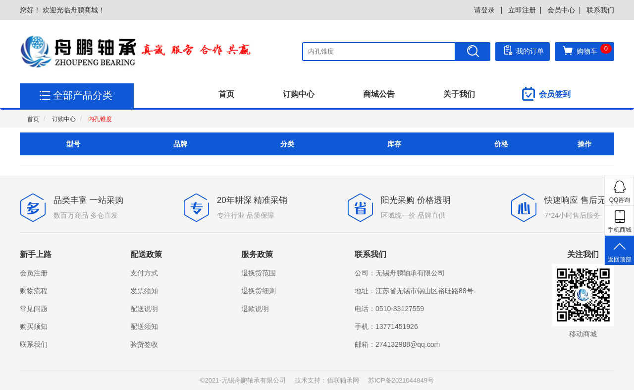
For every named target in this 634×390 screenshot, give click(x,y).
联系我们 (600, 10)
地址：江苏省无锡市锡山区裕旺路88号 (414, 291)
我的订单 (522, 50)
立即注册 (522, 10)
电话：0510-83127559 (389, 309)
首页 (226, 94)
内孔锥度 (100, 119)
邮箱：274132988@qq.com (397, 344)
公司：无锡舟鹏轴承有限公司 (400, 273)
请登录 (485, 10)
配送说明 (144, 309)
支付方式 (144, 273)
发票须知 (144, 291)
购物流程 (34, 291)
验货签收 (144, 344)
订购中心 (299, 94)
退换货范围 (258, 273)
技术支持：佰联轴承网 (327, 380)
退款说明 (255, 309)
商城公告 (379, 94)
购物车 (587, 50)
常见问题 (34, 309)
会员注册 (34, 273)
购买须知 (34, 326)
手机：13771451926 (386, 326)
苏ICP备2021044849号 (401, 380)
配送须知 (144, 326)
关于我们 (459, 94)
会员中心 (561, 10)
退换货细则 (258, 291)
